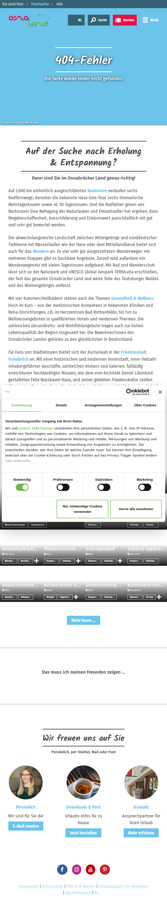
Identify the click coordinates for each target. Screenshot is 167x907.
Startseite (40, 4)
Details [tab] (61, 405)
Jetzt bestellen (83, 831)
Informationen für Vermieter (123, 885)
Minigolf (50, 596)
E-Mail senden (26, 825)
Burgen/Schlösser (52, 560)
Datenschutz (52, 885)
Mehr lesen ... (83, 619)
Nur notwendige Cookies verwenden (82, 509)
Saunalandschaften (152, 523)
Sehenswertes (37, 523)
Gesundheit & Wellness (132, 298)
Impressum (29, 885)
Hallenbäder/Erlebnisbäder (136, 523)
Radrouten (97, 190)
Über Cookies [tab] (145, 405)
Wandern (41, 251)
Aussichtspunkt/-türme (27, 560)
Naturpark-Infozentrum (11, 560)
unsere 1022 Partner (36, 428)
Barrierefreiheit (78, 891)
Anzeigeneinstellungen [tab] (103, 405)
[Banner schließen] (160, 391)
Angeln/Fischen (66, 596)
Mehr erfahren (141, 831)
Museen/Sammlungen (15, 523)
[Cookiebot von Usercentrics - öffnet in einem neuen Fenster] (129, 391)
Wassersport (94, 560)
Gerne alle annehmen (136, 509)
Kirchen (149, 596)
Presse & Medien (81, 885)
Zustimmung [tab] (22, 405)
